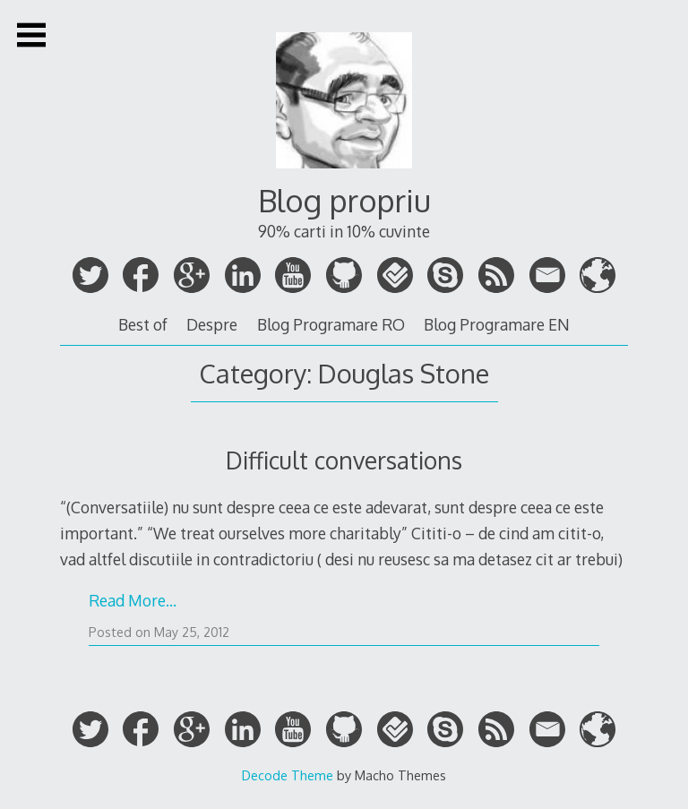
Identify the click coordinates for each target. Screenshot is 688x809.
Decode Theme (287, 775)
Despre (211, 324)
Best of (143, 324)
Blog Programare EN (497, 324)
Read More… (132, 600)
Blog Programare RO (331, 324)
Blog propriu (344, 200)
